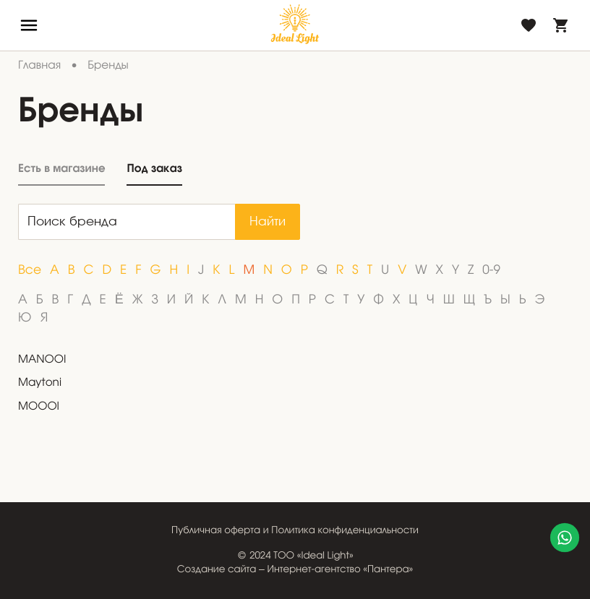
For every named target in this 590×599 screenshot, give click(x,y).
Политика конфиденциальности (345, 530)
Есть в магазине (61, 169)
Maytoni (39, 384)
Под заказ (154, 169)
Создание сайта (217, 569)
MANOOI (42, 360)
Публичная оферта (215, 530)
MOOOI (38, 407)
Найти (267, 222)
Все (29, 270)
